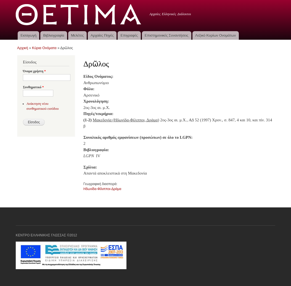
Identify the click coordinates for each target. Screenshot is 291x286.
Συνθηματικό (33, 87)
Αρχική (22, 48)
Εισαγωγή (28, 35)
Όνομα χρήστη (34, 71)
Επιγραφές (129, 35)
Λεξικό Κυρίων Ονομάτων (215, 35)
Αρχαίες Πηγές (102, 35)
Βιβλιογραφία (53, 35)
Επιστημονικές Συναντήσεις (166, 35)
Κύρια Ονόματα (44, 48)
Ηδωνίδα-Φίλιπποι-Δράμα (102, 189)
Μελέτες (77, 35)
